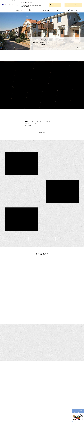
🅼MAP (27, 6)
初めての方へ (32, 10)
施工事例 (59, 10)
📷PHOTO (23, 6)
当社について (19, 10)
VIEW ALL (79, 47)
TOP (7, 10)
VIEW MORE (42, 132)
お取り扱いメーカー (73, 10)
